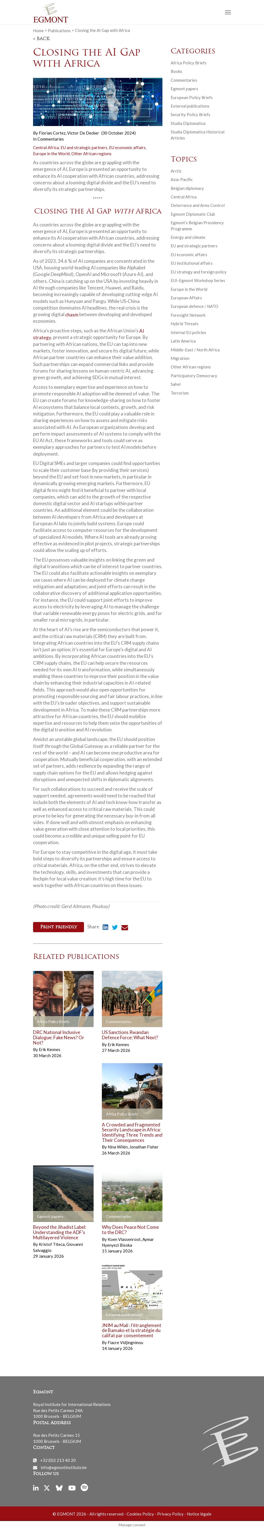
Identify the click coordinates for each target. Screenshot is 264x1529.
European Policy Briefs (192, 97)
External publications (190, 105)
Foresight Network (188, 315)
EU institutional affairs (192, 263)
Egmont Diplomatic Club (193, 214)
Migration (180, 358)
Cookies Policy (140, 1513)
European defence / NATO (194, 306)
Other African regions (91, 153)
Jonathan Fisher (144, 1146)
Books (176, 71)
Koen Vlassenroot (124, 1239)
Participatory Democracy (194, 375)
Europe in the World (51, 153)
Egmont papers (184, 88)
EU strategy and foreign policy (199, 271)
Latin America (183, 340)
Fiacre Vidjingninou (125, 1342)
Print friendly (58, 927)
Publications (59, 30)
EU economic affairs (127, 147)
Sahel (176, 384)
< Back (41, 39)
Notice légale (199, 1513)
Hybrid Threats (184, 323)
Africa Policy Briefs (188, 62)
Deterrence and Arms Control (198, 205)
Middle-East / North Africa (195, 349)
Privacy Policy (170, 1513)
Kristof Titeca (52, 1244)
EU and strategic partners (84, 147)
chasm (71, 314)
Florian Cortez (52, 132)
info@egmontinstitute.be (64, 1467)
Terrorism (180, 392)
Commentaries (50, 138)
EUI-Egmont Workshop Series (198, 280)
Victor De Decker (83, 132)
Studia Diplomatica (188, 123)
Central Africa (46, 147)
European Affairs (186, 297)
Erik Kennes (49, 1049)
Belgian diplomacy (187, 188)
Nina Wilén (118, 1146)
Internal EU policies (188, 332)
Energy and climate (188, 237)
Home (38, 30)
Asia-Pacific (182, 179)
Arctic (176, 170)
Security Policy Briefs (190, 114)
